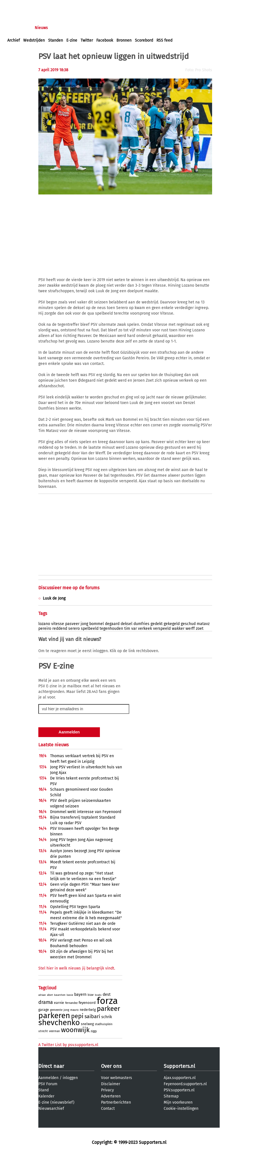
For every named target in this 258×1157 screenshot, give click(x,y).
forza (107, 1000)
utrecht (43, 1031)
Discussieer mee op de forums (68, 587)
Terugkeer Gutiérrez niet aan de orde (83, 923)
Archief (13, 40)
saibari (92, 1016)
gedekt (157, 623)
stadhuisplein (103, 1024)
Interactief (85, 27)
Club (105, 27)
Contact (108, 1108)
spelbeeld (89, 628)
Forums (61, 27)
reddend (59, 628)
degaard (112, 623)
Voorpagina (17, 27)
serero (74, 628)
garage (43, 1010)
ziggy (94, 1031)
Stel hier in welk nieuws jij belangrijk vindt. (76, 968)
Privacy (107, 1090)
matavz (203, 623)
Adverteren (111, 1096)
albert (50, 995)
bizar (91, 995)
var (134, 628)
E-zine (71, 40)
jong (84, 623)
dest (107, 994)
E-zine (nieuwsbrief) (56, 1102)
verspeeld (162, 628)
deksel (126, 623)
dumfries (141, 623)
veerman (54, 1031)
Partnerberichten (116, 1102)
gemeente (56, 1010)
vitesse (57, 623)
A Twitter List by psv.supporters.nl (68, 1044)
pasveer (72, 623)
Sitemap (171, 1096)
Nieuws (41, 27)
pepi (77, 1016)
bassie (70, 995)
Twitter (87, 40)
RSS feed (164, 40)
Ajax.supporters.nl (180, 1077)
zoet (199, 628)
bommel (96, 623)
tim (127, 628)
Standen (55, 40)
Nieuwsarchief (51, 1108)
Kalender (46, 1096)
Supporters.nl (179, 1066)
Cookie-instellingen (181, 1108)
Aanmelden (48, 1077)
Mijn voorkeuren (178, 1102)
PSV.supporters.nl (179, 1090)
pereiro (44, 628)
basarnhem (59, 995)
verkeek (145, 628)
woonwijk (75, 1030)
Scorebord (144, 40)
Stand (43, 1090)
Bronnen (124, 40)
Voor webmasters (116, 1077)
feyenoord (87, 1003)
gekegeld (172, 623)
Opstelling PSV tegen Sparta (75, 906)
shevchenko (59, 1022)
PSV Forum (47, 1084)
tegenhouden (111, 628)
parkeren (54, 1015)
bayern (80, 994)
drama (45, 1002)
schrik (106, 1017)
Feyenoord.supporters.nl (185, 1084)
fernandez (71, 1003)
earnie (59, 1003)
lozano (44, 623)
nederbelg (88, 1010)
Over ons (111, 1066)
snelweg (87, 1024)
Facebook (104, 40)
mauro (74, 1010)
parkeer (108, 1009)
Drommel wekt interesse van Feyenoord (85, 811)
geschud (188, 623)
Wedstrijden (34, 40)
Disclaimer (110, 1084)
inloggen (15, 5)
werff (190, 628)
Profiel (122, 27)
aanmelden (37, 5)
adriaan (42, 995)
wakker (178, 628)
